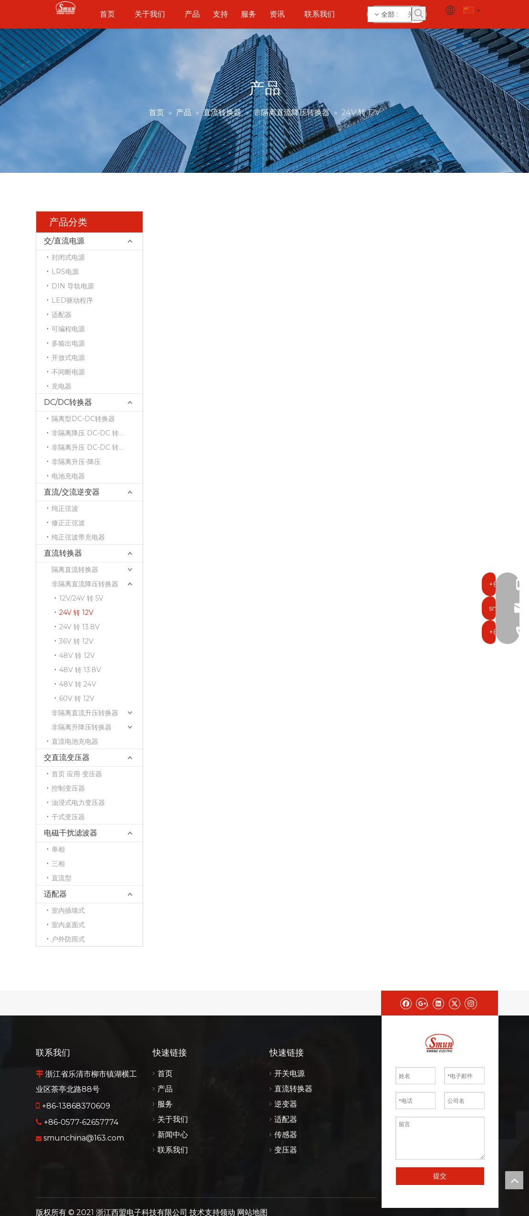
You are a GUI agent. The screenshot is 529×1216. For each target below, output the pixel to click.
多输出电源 (68, 343)
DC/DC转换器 (68, 402)
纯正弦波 (65, 508)
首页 (165, 1073)
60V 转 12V (76, 698)
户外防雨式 (68, 939)
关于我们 (172, 1119)
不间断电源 (68, 372)
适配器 (62, 314)
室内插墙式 (68, 910)
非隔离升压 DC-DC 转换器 (92, 447)
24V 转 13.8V (79, 627)
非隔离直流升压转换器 (85, 712)
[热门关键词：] (419, 13)
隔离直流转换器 (75, 569)
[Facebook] (406, 1003)
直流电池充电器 (75, 741)
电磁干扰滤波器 (70, 832)
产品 (165, 1088)
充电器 (62, 386)
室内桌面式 (68, 924)
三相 (58, 863)
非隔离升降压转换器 (82, 727)
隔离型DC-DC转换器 (83, 418)
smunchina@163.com (83, 1137)
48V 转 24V (77, 684)
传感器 (285, 1134)
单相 (58, 849)
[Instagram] (471, 1003)
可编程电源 (68, 329)
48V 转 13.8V (80, 670)
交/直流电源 (64, 240)
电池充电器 (68, 476)
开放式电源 (68, 357)
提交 (439, 1176)
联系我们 (172, 1149)
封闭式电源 (68, 257)
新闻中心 (172, 1134)
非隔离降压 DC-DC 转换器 (92, 433)
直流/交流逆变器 (72, 492)
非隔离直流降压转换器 (85, 584)
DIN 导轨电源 (73, 286)
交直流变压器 (67, 757)
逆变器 (285, 1104)
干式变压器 (68, 817)
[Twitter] (454, 1003)
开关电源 (289, 1073)
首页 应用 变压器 (77, 774)
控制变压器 (68, 788)
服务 (165, 1104)
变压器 (285, 1149)
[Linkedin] (438, 1003)
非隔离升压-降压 (76, 461)
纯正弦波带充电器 (78, 537)
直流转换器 (63, 553)
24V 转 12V (76, 612)
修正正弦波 (68, 522)
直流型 (62, 878)
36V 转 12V (76, 641)
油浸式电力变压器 (78, 802)
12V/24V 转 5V (81, 598)
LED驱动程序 (72, 300)
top (514, 1180)
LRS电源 (65, 271)
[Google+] (422, 1003)
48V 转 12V (77, 655)
